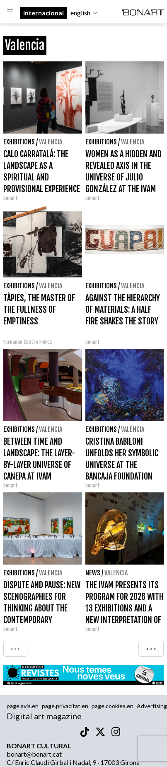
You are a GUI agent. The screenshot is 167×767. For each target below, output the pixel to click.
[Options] (10, 12)
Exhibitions (19, 142)
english (84, 13)
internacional (43, 13)
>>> (151, 648)
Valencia (50, 142)
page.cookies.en (112, 705)
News (92, 573)
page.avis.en (23, 705)
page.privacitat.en (65, 705)
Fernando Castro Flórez (27, 342)
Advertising (152, 705)
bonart (10, 198)
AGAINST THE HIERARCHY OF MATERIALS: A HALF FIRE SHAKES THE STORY (122, 309)
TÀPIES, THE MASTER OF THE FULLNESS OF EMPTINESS (39, 309)
